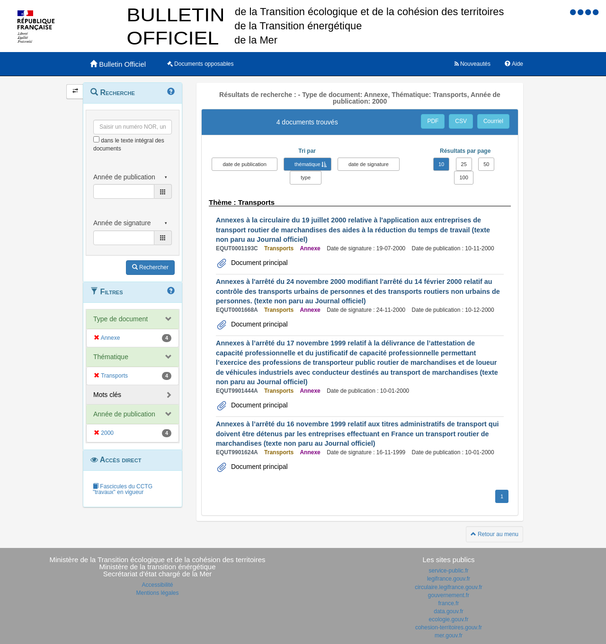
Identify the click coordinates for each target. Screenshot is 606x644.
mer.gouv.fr (449, 635)
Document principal (258, 262)
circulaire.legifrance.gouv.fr (448, 587)
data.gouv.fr (448, 611)
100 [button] (463, 177)
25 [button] (464, 164)
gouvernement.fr (448, 595)
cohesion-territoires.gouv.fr (448, 627)
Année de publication (124, 414)
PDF (432, 121)
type (306, 177)
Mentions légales (157, 593)
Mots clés (107, 394)
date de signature (368, 164)
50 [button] (486, 164)
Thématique (110, 357)
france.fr (448, 603)
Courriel (493, 121)
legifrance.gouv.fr (448, 578)
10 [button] (441, 164)
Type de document (120, 319)
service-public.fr (448, 570)
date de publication (244, 164)
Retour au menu (494, 534)
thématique (307, 164)
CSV (461, 121)
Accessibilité (157, 585)
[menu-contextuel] (96, 139)
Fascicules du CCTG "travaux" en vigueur (122, 489)
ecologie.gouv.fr (449, 619)
